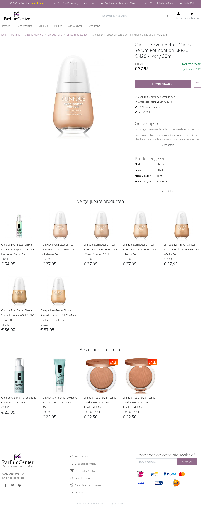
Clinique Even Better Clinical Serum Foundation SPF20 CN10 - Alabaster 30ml (59, 249)
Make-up (15, 34)
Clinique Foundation (76, 34)
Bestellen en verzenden (87, 478)
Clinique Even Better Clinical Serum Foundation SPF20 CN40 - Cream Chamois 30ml (101, 249)
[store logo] (17, 15)
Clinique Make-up (34, 34)
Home (3, 34)
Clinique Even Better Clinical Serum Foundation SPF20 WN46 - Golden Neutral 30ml (58, 315)
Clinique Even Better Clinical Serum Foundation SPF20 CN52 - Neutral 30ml (140, 249)
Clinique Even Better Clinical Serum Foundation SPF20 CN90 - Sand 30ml (18, 315)
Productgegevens (151, 158)
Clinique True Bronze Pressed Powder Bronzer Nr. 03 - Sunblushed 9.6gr (139, 402)
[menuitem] (7, 26)
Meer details (167, 144)
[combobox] (136, 16)
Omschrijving (147, 123)
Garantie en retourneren (88, 485)
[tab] (168, 123)
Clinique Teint (55, 34)
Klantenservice (82, 456)
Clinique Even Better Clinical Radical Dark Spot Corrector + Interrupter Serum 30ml (17, 249)
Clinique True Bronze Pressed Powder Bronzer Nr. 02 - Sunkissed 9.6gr (100, 402)
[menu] (100, 26)
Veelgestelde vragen (85, 463)
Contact (79, 492)
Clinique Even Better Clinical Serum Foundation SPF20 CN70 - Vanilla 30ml (181, 249)
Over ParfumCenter (85, 470)
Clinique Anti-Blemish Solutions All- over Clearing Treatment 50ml (59, 402)
